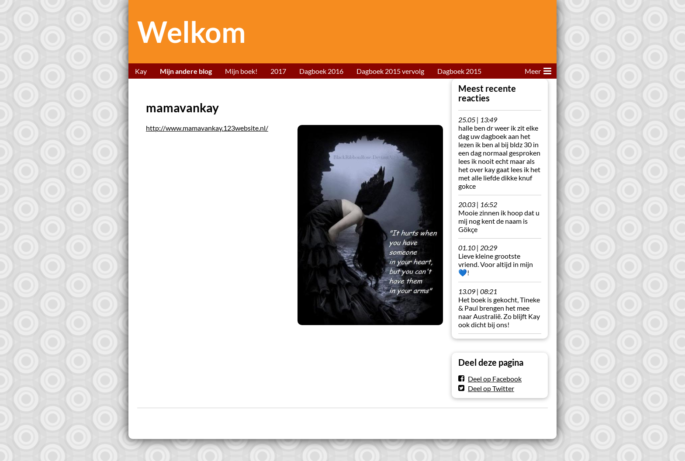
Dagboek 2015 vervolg (390, 71)
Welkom (191, 31)
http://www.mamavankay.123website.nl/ (207, 128)
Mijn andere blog (186, 71)
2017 (278, 71)
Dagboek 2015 (459, 71)
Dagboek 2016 (321, 71)
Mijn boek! (241, 71)
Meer (538, 69)
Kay (141, 71)
